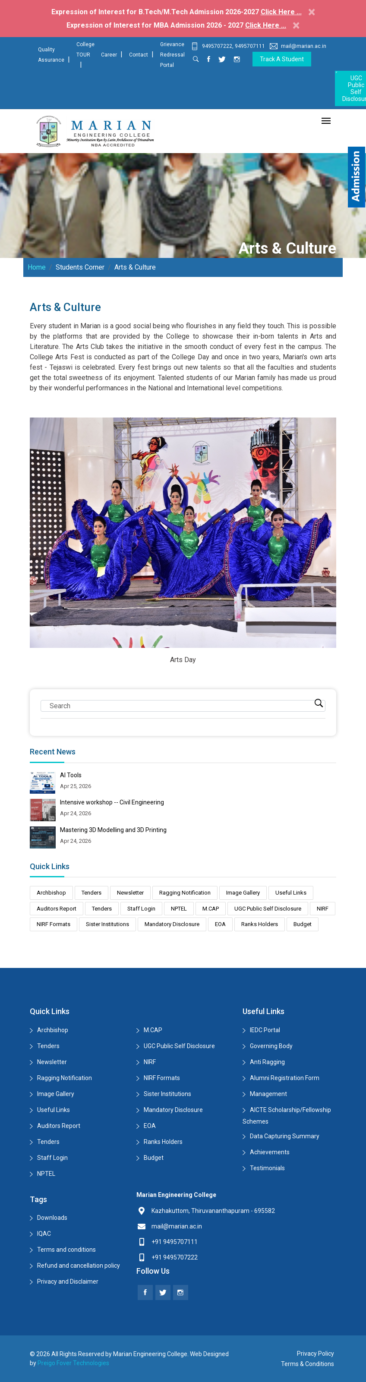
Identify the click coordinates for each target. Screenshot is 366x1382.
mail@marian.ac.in (298, 46)
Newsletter (130, 892)
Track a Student (282, 59)
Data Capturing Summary (284, 1136)
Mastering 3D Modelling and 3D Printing (113, 829)
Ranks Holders (259, 924)
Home (37, 267)
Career (109, 55)
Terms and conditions (66, 1249)
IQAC (44, 1233)
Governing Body (271, 1046)
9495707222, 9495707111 (228, 46)
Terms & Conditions (307, 1363)
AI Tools (71, 775)
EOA (220, 924)
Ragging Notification (185, 892)
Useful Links (290, 892)
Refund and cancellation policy (78, 1265)
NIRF (322, 908)
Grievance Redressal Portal (172, 54)
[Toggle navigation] (326, 121)
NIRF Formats (53, 924)
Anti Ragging (267, 1061)
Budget (302, 924)
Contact (138, 55)
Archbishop (51, 892)
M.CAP (210, 908)
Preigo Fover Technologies (73, 1363)
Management (268, 1093)
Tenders (91, 892)
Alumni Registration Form (284, 1077)
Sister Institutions (107, 924)
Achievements (270, 1152)
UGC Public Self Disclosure (267, 908)
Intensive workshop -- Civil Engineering (112, 802)
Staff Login (141, 908)
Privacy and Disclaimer (67, 1281)
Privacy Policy (315, 1353)
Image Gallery (243, 892)
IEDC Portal (265, 1030)
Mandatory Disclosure (172, 924)
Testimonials (267, 1168)
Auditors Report (56, 908)
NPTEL (179, 908)
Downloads (52, 1217)
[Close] (311, 12)
